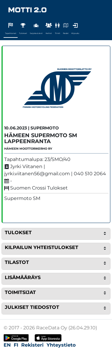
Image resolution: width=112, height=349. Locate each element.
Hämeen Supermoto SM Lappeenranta (40, 138)
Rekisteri (32, 345)
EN (7, 345)
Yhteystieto (61, 345)
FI (16, 345)
